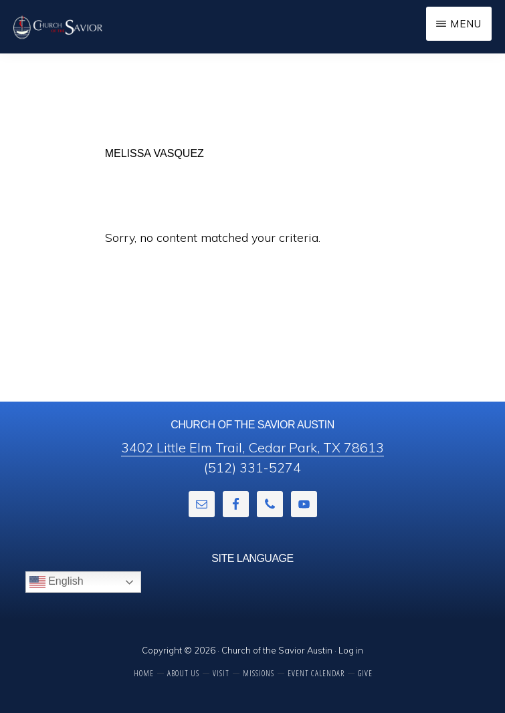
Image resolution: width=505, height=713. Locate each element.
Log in (350, 650)
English (56, 582)
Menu (466, 23)
